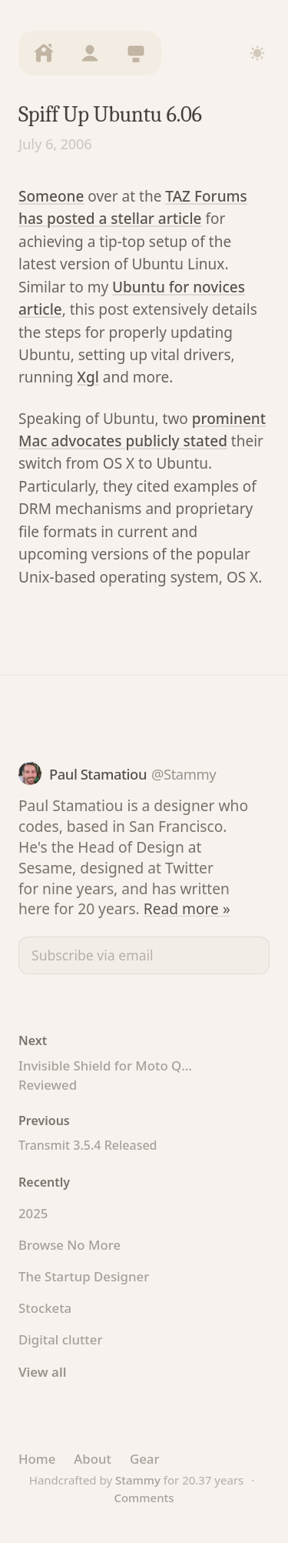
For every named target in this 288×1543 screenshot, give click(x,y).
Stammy (138, 1480)
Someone (51, 196)
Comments (144, 1497)
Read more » (187, 908)
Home (36, 1459)
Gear (145, 1459)
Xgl (88, 377)
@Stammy (183, 774)
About (92, 1459)
